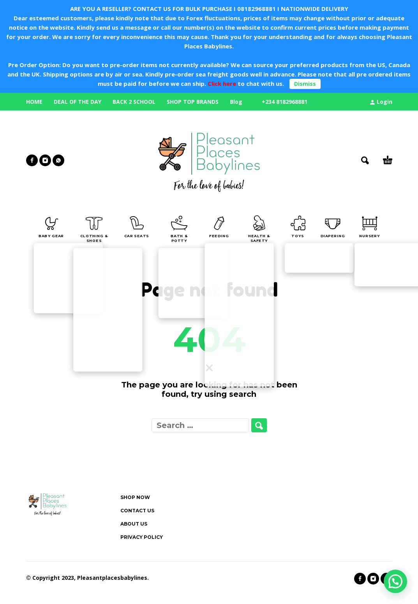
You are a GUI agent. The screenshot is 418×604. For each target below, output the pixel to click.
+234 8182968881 (284, 101)
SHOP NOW (135, 497)
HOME (34, 101)
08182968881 (256, 8)
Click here (221, 83)
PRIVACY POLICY (141, 537)
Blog (236, 101)
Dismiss (305, 83)
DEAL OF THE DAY (77, 101)
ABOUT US (133, 524)
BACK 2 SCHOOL (134, 101)
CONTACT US (137, 510)
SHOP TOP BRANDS (193, 101)
